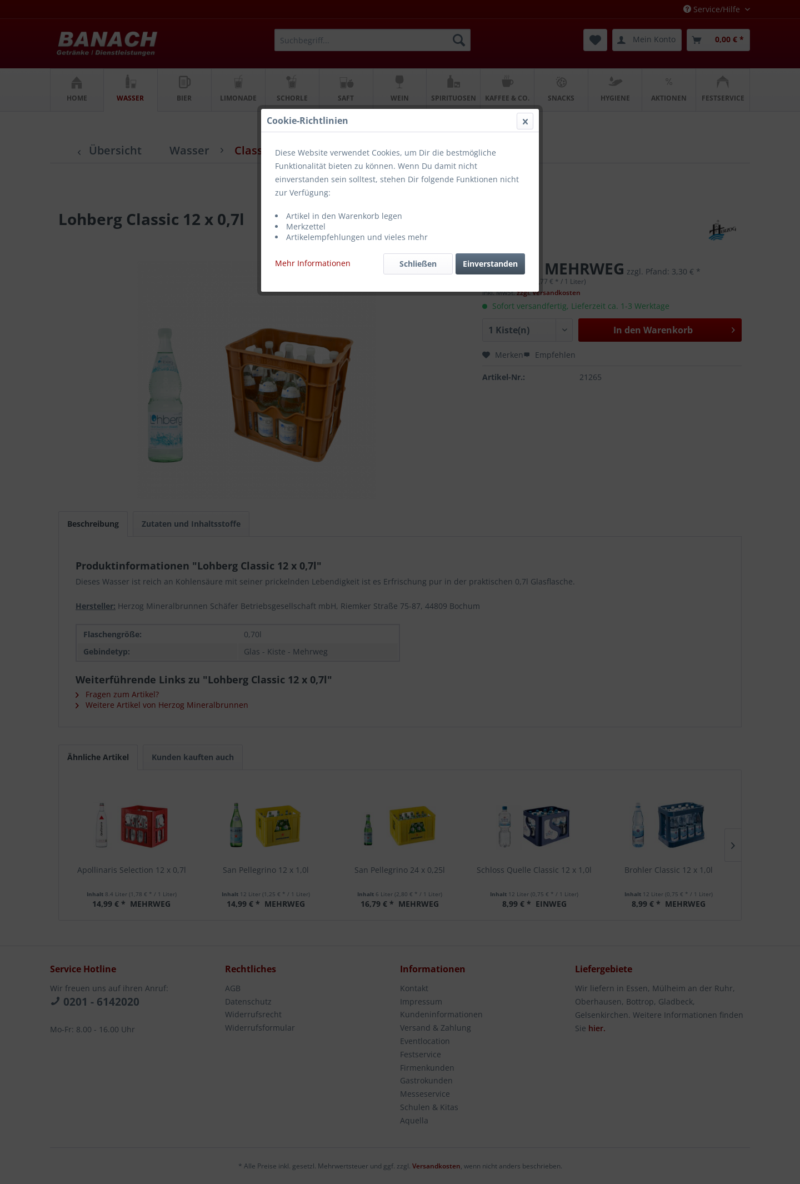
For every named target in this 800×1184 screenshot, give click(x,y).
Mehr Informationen (313, 263)
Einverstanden (490, 263)
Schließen (418, 263)
